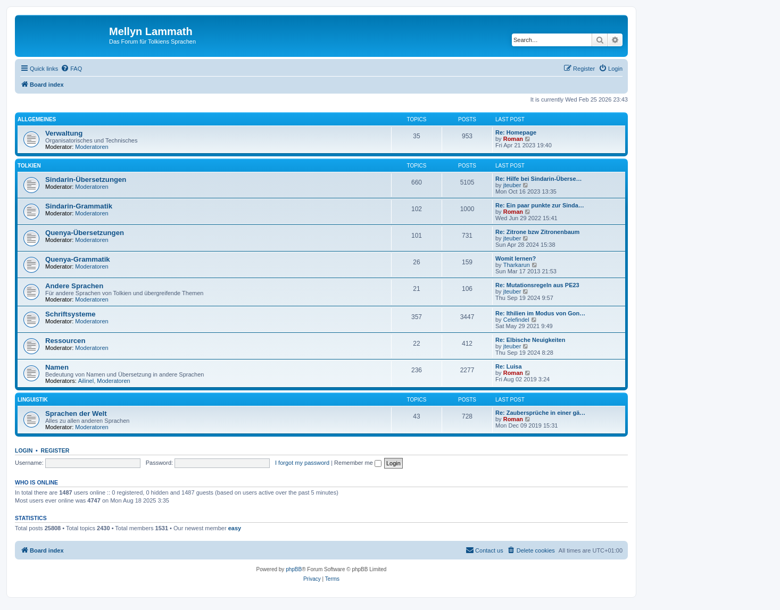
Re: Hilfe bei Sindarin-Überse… (538, 179)
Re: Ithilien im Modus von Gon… (540, 313)
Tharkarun (516, 265)
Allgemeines (37, 119)
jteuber (512, 185)
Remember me (357, 462)
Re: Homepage (515, 132)
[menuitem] (71, 68)
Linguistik (33, 400)
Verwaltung (63, 133)
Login (23, 450)
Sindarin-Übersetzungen (85, 179)
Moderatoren (91, 147)
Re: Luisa (508, 366)
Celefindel (516, 319)
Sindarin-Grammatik (78, 206)
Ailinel (86, 381)
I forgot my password (302, 462)
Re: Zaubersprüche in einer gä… (540, 413)
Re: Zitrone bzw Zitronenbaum (537, 232)
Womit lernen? (515, 258)
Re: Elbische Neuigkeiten (530, 340)
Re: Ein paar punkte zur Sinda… (539, 205)
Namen (57, 367)
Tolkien (29, 166)
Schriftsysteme (70, 314)
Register (55, 450)
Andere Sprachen (74, 286)
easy (234, 528)
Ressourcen (65, 341)
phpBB (294, 569)
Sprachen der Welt (76, 413)
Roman (513, 139)
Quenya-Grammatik (77, 259)
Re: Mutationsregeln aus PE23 (537, 285)
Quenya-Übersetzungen (84, 233)
